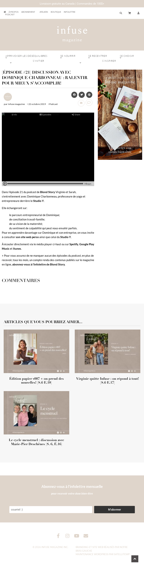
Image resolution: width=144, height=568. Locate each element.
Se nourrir (67, 56)
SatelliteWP (122, 554)
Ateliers (44, 12)
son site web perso (27, 237)
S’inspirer (109, 61)
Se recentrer (97, 56)
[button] (74, 95)
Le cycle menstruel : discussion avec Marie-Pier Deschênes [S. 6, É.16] (36, 442)
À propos (14, 12)
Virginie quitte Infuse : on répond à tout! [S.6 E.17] (107, 381)
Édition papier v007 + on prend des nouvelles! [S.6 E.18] (36, 381)
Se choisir (127, 56)
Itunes (17, 248)
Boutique (56, 12)
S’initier (38, 61)
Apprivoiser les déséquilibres (26, 56)
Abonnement (29, 12)
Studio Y (38, 200)
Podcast (9, 14)
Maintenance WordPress (92, 554)
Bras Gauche (84, 550)
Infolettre (69, 12)
